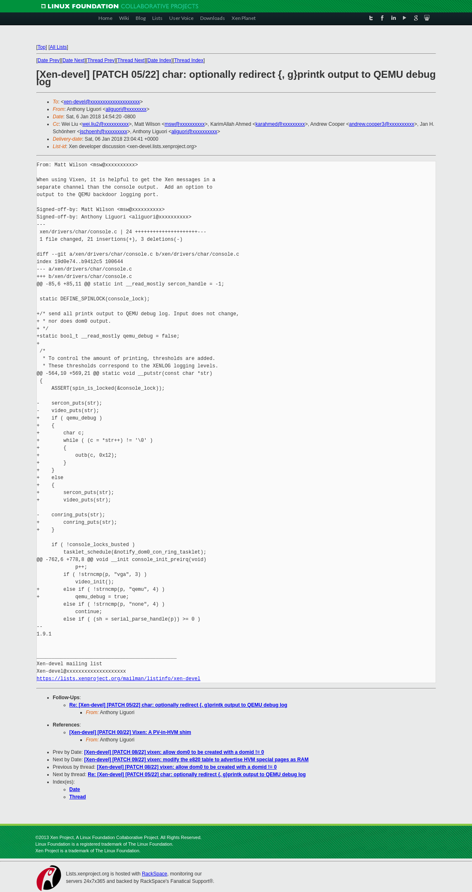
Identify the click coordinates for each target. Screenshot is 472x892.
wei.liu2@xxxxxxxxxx (105, 124)
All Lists (58, 47)
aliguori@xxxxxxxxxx (194, 131)
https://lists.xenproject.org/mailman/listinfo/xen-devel (119, 678)
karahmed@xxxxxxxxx (280, 124)
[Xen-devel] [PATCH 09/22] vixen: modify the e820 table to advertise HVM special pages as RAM (196, 760)
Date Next (73, 60)
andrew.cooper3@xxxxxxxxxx (381, 124)
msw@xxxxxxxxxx (185, 124)
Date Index (159, 60)
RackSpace (154, 874)
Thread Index (189, 60)
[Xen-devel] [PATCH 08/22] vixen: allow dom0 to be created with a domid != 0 (174, 752)
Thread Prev (101, 60)
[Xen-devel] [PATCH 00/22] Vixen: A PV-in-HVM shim (130, 732)
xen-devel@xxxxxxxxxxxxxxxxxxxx (102, 102)
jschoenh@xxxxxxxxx (103, 131)
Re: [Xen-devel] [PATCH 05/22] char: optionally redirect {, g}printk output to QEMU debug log (178, 705)
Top (42, 47)
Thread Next (131, 60)
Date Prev (49, 60)
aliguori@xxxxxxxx (125, 109)
